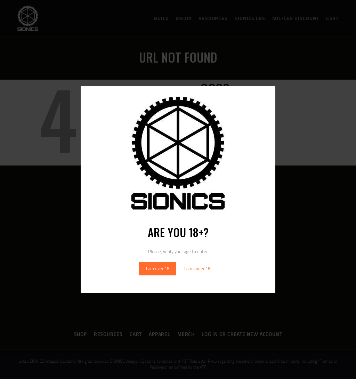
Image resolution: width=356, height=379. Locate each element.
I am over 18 (157, 268)
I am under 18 (197, 268)
